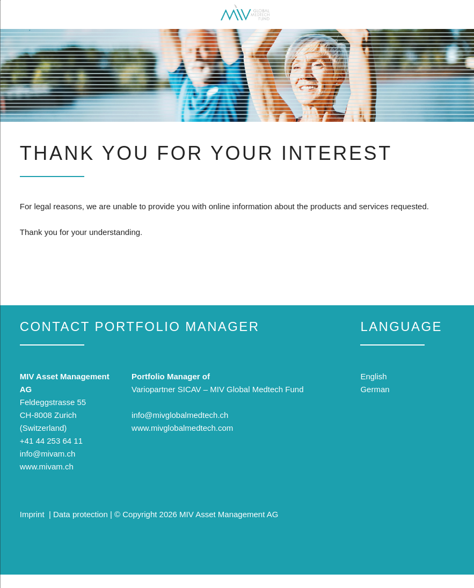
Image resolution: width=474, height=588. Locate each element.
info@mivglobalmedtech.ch (180, 415)
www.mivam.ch (47, 466)
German (374, 389)
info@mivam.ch (48, 453)
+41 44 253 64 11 (51, 440)
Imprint (32, 514)
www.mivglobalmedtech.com (182, 427)
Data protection (80, 514)
